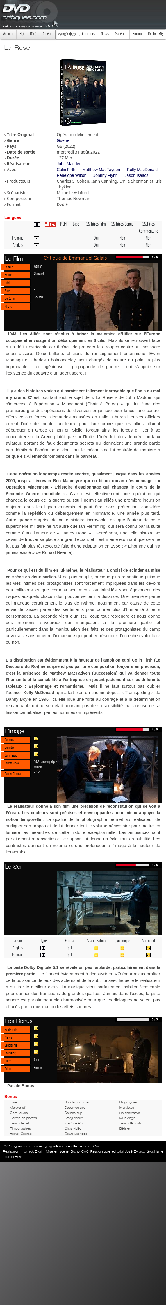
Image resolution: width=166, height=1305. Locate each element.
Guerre (63, 140)
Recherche (155, 34)
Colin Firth (66, 169)
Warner (38, 266)
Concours (88, 34)
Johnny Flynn (105, 175)
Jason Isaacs (137, 175)
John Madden (69, 163)
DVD (33, 34)
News (105, 34)
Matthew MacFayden (101, 169)
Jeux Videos (67, 34)
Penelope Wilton (71, 175)
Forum (137, 34)
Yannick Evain (33, 1151)
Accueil (8, 34)
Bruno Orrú (79, 1151)
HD (21, 34)
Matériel (120, 34)
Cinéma (48, 34)
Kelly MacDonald (142, 169)
